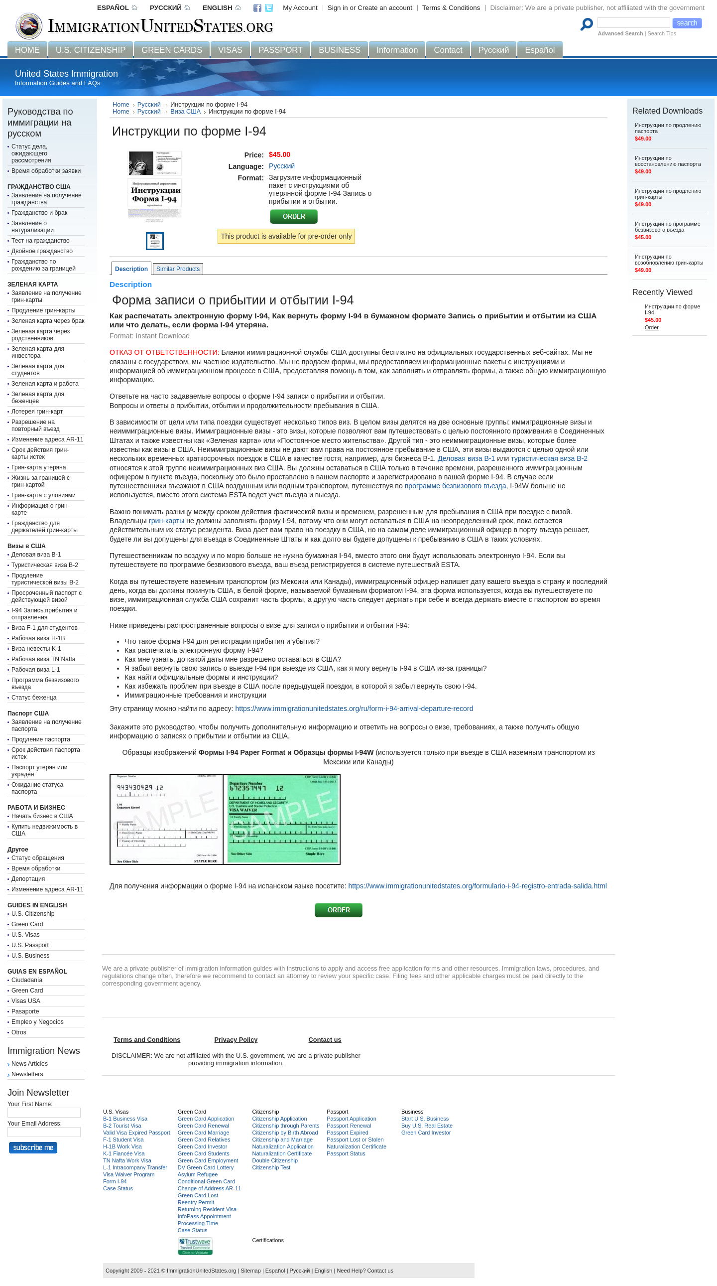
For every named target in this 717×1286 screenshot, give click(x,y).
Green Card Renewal (203, 1126)
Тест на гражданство (40, 240)
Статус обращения (37, 858)
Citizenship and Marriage (282, 1140)
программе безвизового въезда (455, 486)
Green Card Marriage (204, 1133)
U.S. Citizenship (32, 913)
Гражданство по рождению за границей (43, 265)
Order (652, 327)
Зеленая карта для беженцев (37, 398)
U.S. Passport (30, 945)
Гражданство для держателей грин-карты (44, 527)
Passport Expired (347, 1133)
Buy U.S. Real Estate (427, 1126)
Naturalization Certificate (282, 1153)
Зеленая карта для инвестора (37, 352)
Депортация (28, 878)
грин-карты (167, 521)
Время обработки (35, 868)
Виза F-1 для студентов (44, 627)
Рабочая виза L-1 (35, 669)
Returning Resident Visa (207, 1209)
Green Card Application (206, 1119)
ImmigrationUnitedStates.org (201, 1271)
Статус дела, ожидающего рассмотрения (31, 153)
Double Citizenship (275, 1160)
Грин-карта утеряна (38, 467)
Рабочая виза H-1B (38, 638)
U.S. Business (30, 955)
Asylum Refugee (198, 1174)
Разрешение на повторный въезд (35, 425)
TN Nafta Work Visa (127, 1160)
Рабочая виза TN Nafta (43, 659)
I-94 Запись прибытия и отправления (44, 614)
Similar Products (178, 269)
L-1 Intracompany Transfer (135, 1167)
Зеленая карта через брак (48, 320)
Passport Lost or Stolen (355, 1140)
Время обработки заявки (46, 170)
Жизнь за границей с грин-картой (40, 481)
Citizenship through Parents (285, 1126)
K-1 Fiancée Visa (124, 1153)
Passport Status (346, 1153)
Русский (149, 104)
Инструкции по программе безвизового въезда (668, 227)
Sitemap (250, 1271)
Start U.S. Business (425, 1119)
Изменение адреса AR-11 (47, 439)
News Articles (29, 1063)
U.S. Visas (25, 934)
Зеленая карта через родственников (40, 335)
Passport (337, 1112)
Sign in (338, 7)
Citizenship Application (279, 1119)
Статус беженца (34, 697)
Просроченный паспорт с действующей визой (46, 596)
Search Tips (662, 33)
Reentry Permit (196, 1202)
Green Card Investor (203, 1146)
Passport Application (351, 1119)
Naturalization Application (283, 1146)
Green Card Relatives (204, 1140)
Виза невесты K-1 (36, 648)
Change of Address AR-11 (209, 1188)
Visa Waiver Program (128, 1174)
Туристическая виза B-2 (44, 565)
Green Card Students (204, 1153)
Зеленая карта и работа (45, 383)
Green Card (27, 924)
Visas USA (25, 1001)
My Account (300, 7)
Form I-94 (115, 1181)
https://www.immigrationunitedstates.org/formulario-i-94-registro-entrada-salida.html (477, 886)
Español (275, 1271)
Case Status (118, 1188)
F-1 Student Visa (123, 1140)
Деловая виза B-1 (36, 554)
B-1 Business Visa (125, 1119)
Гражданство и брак (39, 212)
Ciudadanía (26, 980)
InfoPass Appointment (204, 1216)
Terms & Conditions (451, 7)
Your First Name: (30, 1104)
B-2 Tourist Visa (122, 1126)
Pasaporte (25, 1011)
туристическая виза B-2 (549, 458)
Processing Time (198, 1223)
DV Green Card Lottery (206, 1167)
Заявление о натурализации (32, 227)
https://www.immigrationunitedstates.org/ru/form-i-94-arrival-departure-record (355, 709)
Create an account (385, 7)
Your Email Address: (34, 1123)
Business (412, 1112)
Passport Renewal (349, 1126)
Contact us (380, 1271)
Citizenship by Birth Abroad (285, 1133)
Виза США (185, 111)
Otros (18, 1032)
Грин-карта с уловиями (43, 495)
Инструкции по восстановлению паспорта (668, 161)
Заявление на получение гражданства (46, 199)
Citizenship (265, 1112)
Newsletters (27, 1074)
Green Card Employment (208, 1160)
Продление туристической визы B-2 (45, 579)
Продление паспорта (40, 739)
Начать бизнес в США (42, 816)
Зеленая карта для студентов (37, 370)
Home (121, 104)
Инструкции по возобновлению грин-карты (669, 260)
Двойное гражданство (42, 251)
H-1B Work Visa (122, 1146)
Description (131, 269)
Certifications (268, 1240)
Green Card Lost (198, 1195)
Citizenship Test (271, 1167)
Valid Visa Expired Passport (136, 1133)
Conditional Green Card (207, 1181)
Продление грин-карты (43, 310)
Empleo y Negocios (37, 1021)
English (323, 1271)
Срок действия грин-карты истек (40, 453)
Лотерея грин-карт (37, 411)
